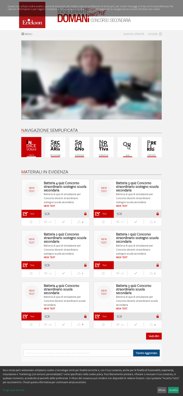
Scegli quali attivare (13, 390)
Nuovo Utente (134, 34)
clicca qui (90, 9)
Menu (26, 34)
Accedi (155, 34)
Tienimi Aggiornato (146, 353)
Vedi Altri (154, 336)
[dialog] (91, 381)
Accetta (173, 390)
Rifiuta (161, 390)
